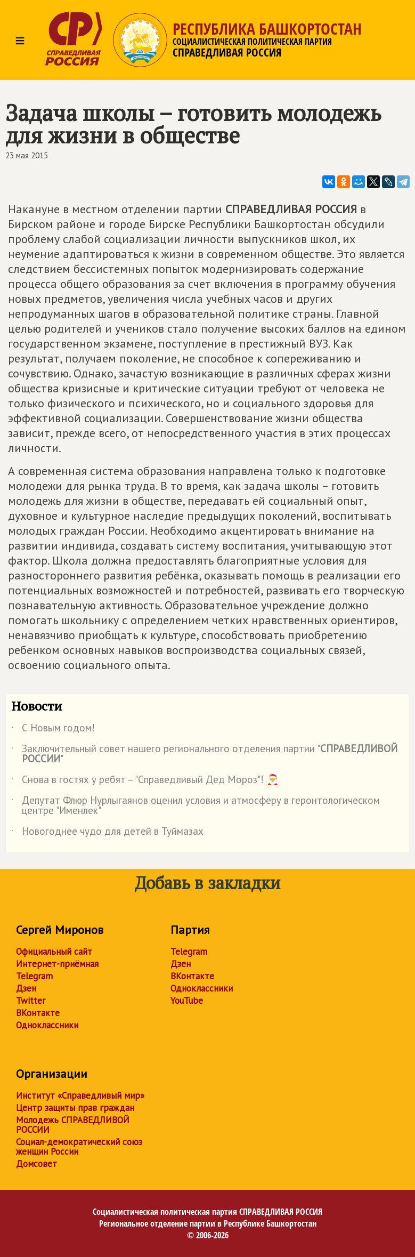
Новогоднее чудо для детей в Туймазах (107, 833)
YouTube (186, 1000)
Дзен (26, 988)
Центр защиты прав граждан (75, 1108)
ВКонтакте (38, 1013)
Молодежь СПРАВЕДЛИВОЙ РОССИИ (72, 1124)
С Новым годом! (53, 730)
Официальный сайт (54, 951)
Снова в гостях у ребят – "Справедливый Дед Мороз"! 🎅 (145, 781)
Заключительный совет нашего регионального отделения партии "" (204, 754)
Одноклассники (47, 1025)
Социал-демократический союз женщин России (79, 1146)
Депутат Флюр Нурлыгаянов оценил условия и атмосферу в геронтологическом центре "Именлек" (195, 806)
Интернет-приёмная (57, 964)
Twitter (30, 1000)
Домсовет (36, 1164)
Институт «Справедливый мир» (80, 1095)
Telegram (34, 976)
